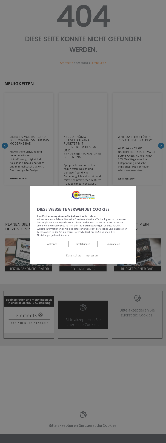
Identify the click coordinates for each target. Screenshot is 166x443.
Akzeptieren (114, 244)
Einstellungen (83, 244)
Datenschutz (73, 255)
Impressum (92, 255)
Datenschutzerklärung (85, 232)
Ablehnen (52, 244)
